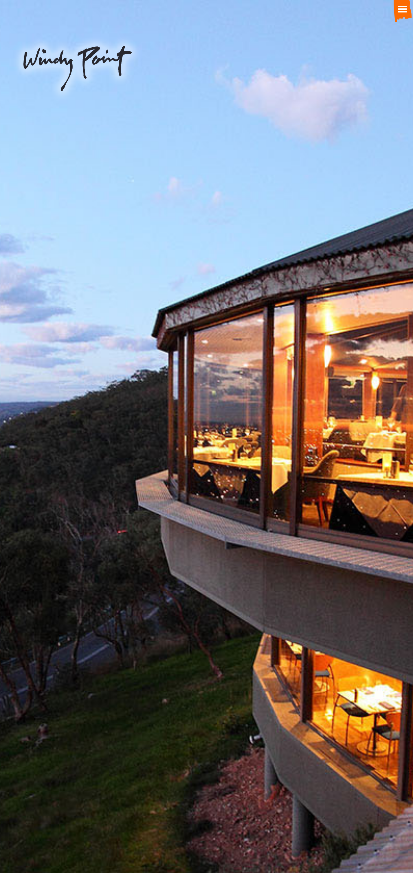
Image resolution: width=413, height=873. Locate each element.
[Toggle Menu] (401, 8)
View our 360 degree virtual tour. (206, 456)
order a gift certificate (207, 238)
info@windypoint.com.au (71, 825)
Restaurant (105, 334)
